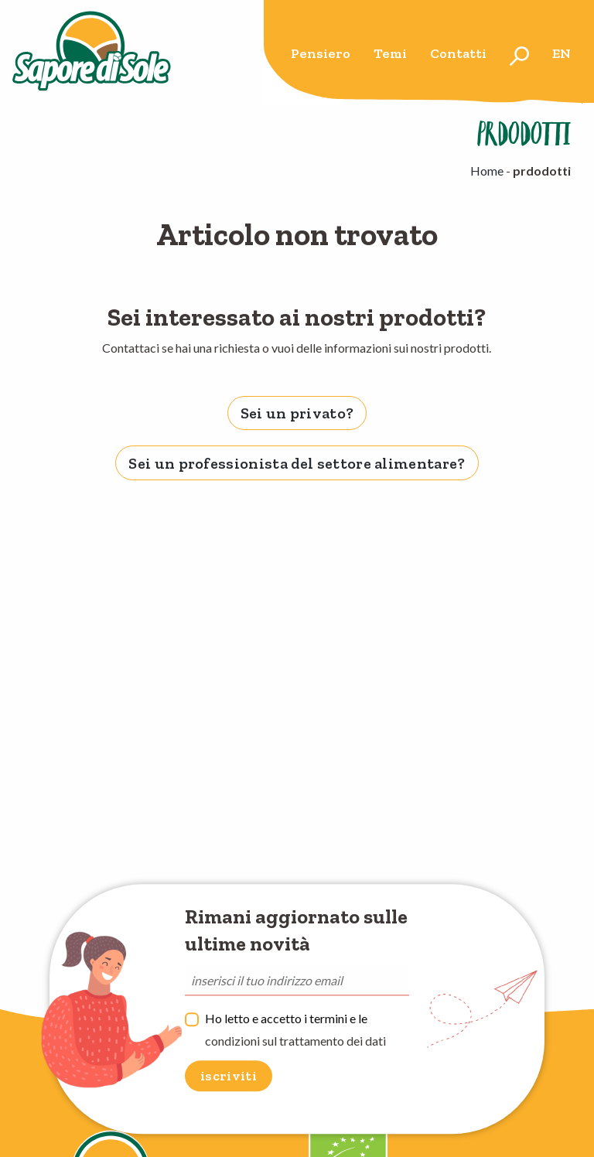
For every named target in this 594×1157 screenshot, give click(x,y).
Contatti (458, 53)
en (561, 53)
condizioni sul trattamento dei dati (295, 1040)
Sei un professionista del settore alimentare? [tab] (296, 463)
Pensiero (320, 53)
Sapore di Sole (92, 52)
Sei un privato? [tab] (297, 413)
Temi (390, 53)
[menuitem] (320, 56)
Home (487, 170)
